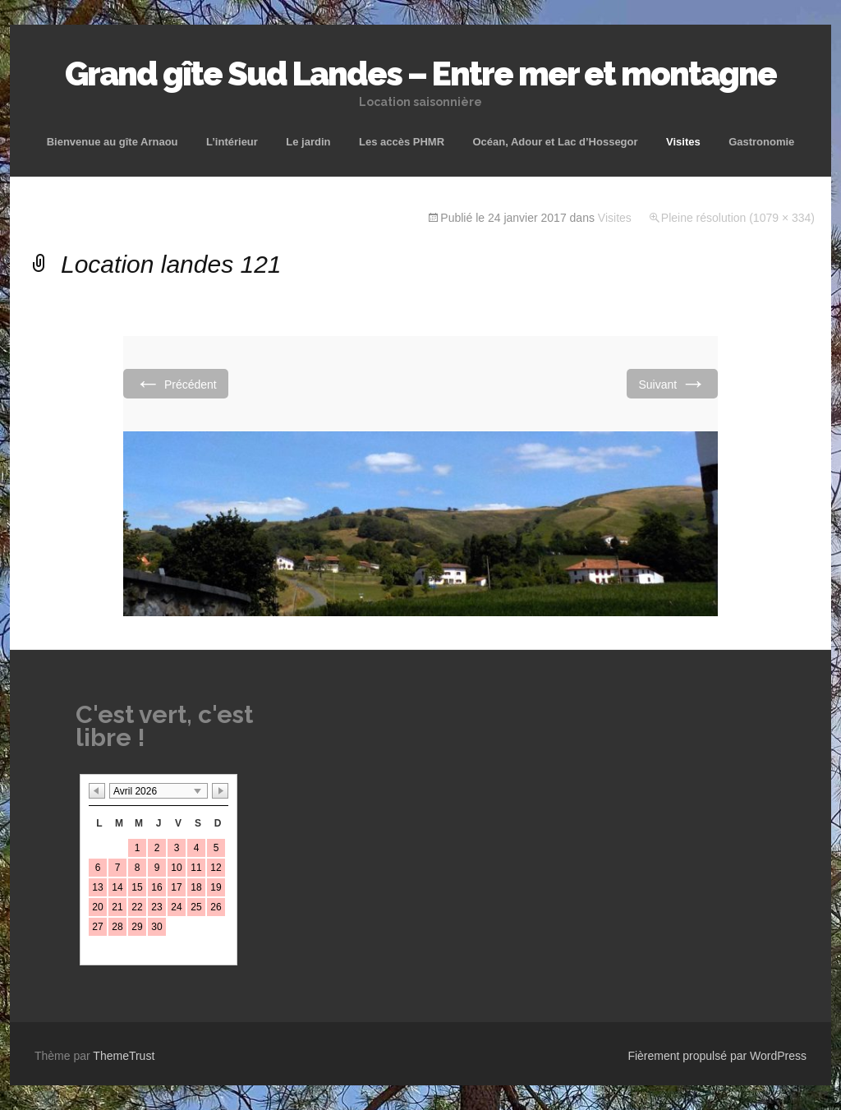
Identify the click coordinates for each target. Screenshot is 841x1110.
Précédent (176, 383)
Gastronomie (761, 141)
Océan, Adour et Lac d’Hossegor (554, 141)
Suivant (672, 383)
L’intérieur (232, 141)
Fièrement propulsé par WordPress (717, 1055)
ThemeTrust (123, 1055)
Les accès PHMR (401, 141)
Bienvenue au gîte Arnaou (112, 141)
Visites (683, 141)
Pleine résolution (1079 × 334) (738, 217)
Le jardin (308, 141)
